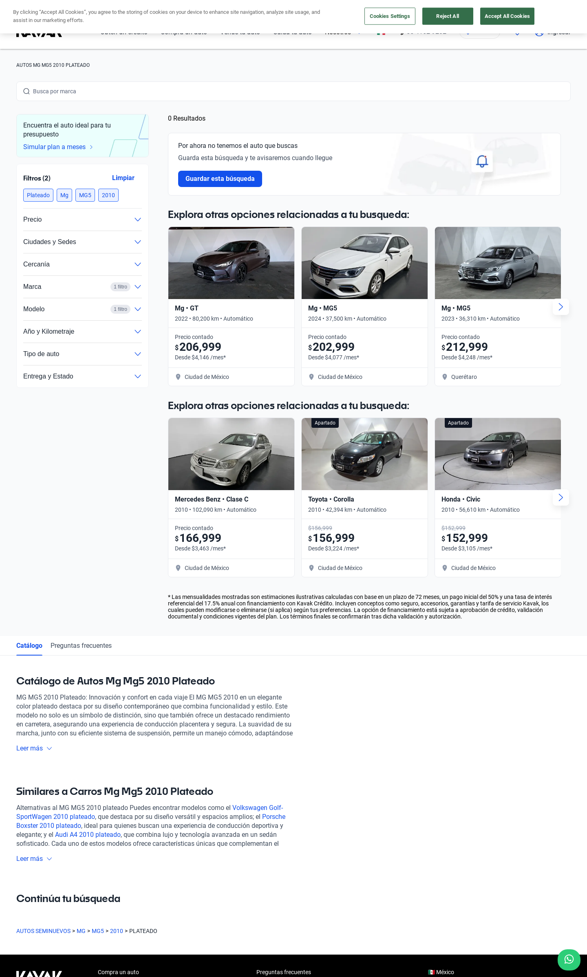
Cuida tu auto (115, 823)
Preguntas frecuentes (81, 440)
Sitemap (350, 938)
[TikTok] (120, 875)
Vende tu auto (115, 804)
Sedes (105, 842)
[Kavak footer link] (39, 805)
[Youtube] (61, 875)
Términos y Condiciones (257, 938)
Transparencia (314, 938)
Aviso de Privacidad (195, 938)
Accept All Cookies (507, 16)
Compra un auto (118, 767)
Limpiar (123, 178)
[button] (38, 195)
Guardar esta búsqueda (220, 179)
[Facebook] (22, 875)
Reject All (447, 16)
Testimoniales (273, 786)
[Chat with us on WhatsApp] (569, 960)
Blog (262, 804)
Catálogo (29, 440)
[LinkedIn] (101, 875)
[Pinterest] (140, 875)
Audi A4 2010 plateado (88, 630)
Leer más (34, 543)
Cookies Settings (390, 16)
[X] (81, 875)
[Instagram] (42, 875)
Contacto (268, 842)
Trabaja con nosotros (283, 823)
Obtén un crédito (119, 786)
